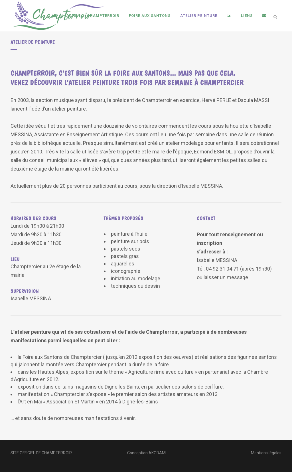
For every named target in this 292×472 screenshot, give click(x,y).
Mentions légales (266, 453)
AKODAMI (157, 453)
